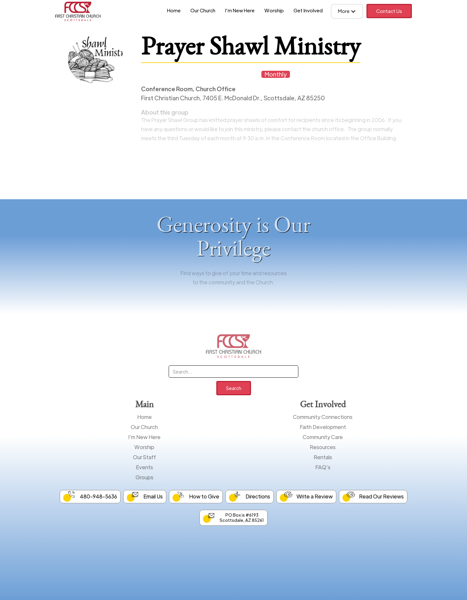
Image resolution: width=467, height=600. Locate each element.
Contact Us (389, 11)
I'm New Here (240, 10)
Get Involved (308, 10)
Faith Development (323, 426)
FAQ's (322, 467)
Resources (323, 447)
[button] (347, 11)
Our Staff (144, 457)
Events (144, 467)
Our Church (202, 10)
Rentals (323, 457)
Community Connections (323, 416)
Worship (274, 10)
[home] (78, 11)
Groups (144, 477)
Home (174, 10)
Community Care (323, 437)
